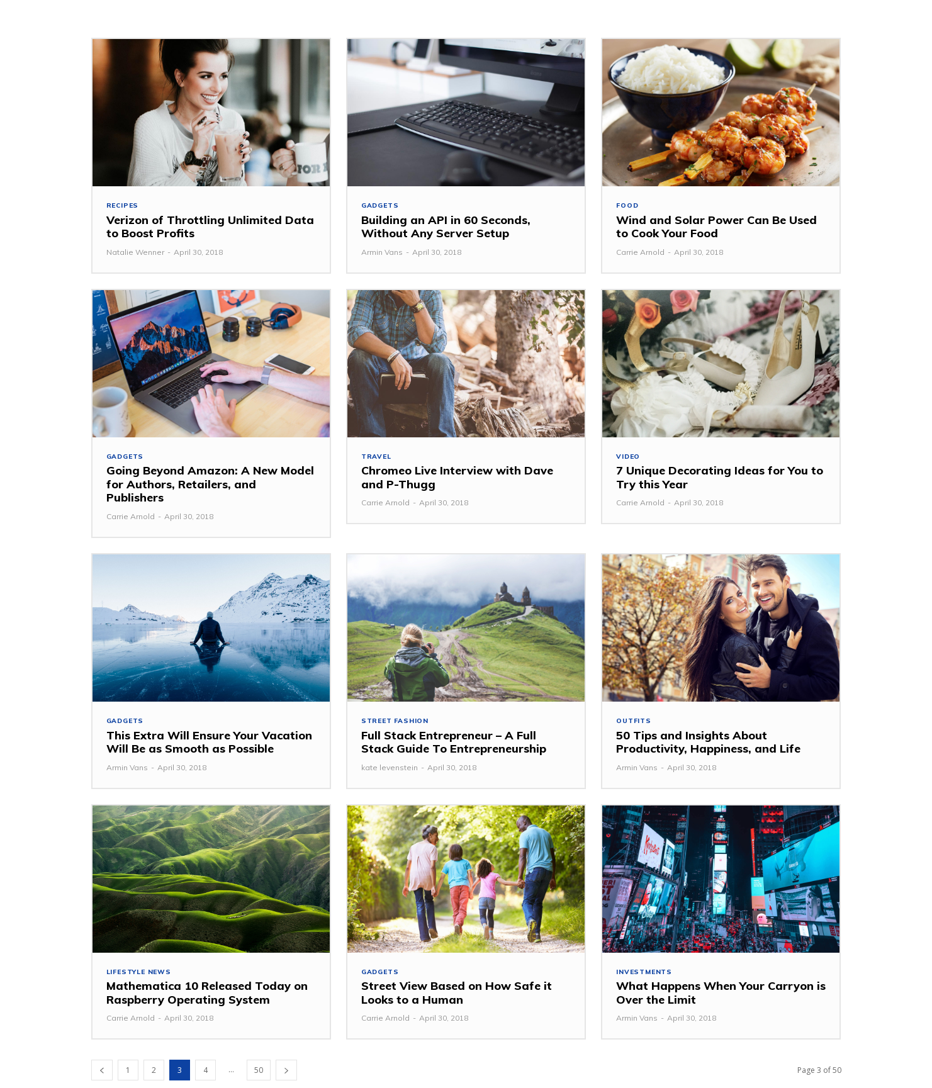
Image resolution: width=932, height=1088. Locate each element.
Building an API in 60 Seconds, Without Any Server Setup (446, 227)
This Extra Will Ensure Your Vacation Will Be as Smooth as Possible (209, 745)
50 (258, 1073)
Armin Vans (382, 252)
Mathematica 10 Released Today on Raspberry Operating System (207, 996)
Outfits (634, 723)
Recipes (123, 206)
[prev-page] (102, 1073)
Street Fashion (396, 723)
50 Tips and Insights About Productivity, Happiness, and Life (708, 745)
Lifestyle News (140, 975)
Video (628, 457)
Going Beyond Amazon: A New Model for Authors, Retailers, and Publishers (210, 486)
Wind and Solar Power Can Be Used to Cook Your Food (716, 227)
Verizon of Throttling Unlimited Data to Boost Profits (210, 227)
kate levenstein (389, 770)
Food (627, 206)
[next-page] (286, 1073)
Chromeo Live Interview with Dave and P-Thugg (457, 479)
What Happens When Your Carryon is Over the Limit (721, 996)
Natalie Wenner (135, 252)
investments (645, 975)
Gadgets (381, 206)
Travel (377, 457)
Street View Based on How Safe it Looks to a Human (456, 996)
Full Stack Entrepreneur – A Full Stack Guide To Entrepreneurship (453, 745)
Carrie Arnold (640, 252)
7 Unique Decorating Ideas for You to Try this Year (719, 479)
